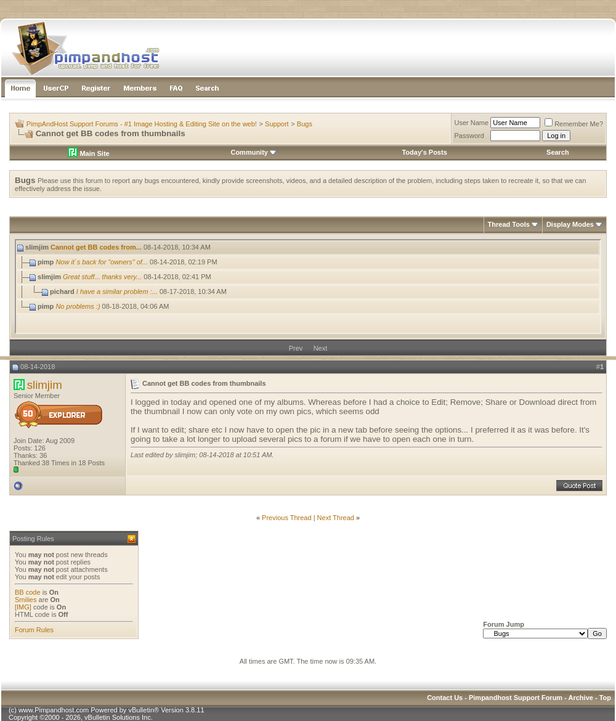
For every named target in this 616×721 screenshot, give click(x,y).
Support (277, 124)
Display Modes (570, 224)
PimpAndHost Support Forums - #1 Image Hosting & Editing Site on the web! (141, 124)
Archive (581, 697)
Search (557, 152)
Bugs (304, 124)
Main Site (88, 153)
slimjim (44, 384)
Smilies (25, 599)
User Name (472, 122)
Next (321, 348)
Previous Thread (287, 517)
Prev (296, 348)
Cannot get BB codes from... (96, 247)
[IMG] (23, 607)
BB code (28, 592)
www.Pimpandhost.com (53, 710)
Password (469, 135)
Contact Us (445, 697)
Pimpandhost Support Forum (515, 697)
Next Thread (335, 517)
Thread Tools (509, 224)
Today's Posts (424, 152)
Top (605, 697)
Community (253, 152)
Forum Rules (34, 629)
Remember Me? (574, 124)
